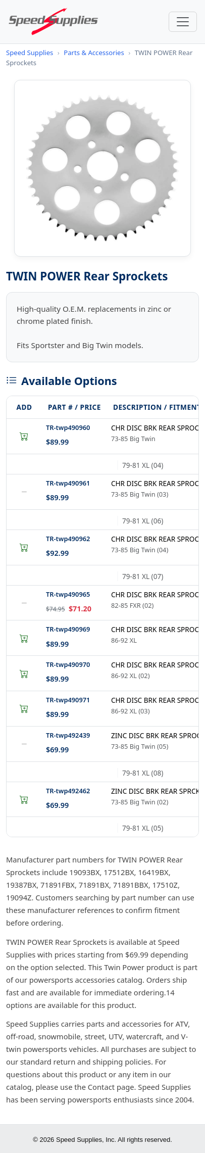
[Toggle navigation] (183, 22)
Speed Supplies (29, 52)
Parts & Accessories (94, 52)
